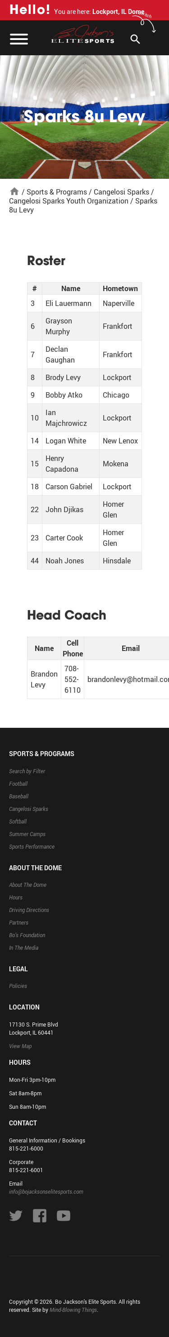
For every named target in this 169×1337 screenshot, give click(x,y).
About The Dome (27, 884)
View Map (20, 1045)
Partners (18, 922)
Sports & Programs (57, 192)
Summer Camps (27, 833)
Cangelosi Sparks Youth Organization (68, 201)
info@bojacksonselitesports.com (46, 1191)
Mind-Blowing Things (73, 1309)
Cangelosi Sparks (121, 192)
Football (18, 783)
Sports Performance (32, 846)
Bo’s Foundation (27, 935)
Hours (16, 897)
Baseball (18, 796)
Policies (18, 985)
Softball (18, 821)
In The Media (23, 947)
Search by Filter (27, 771)
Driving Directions (29, 909)
